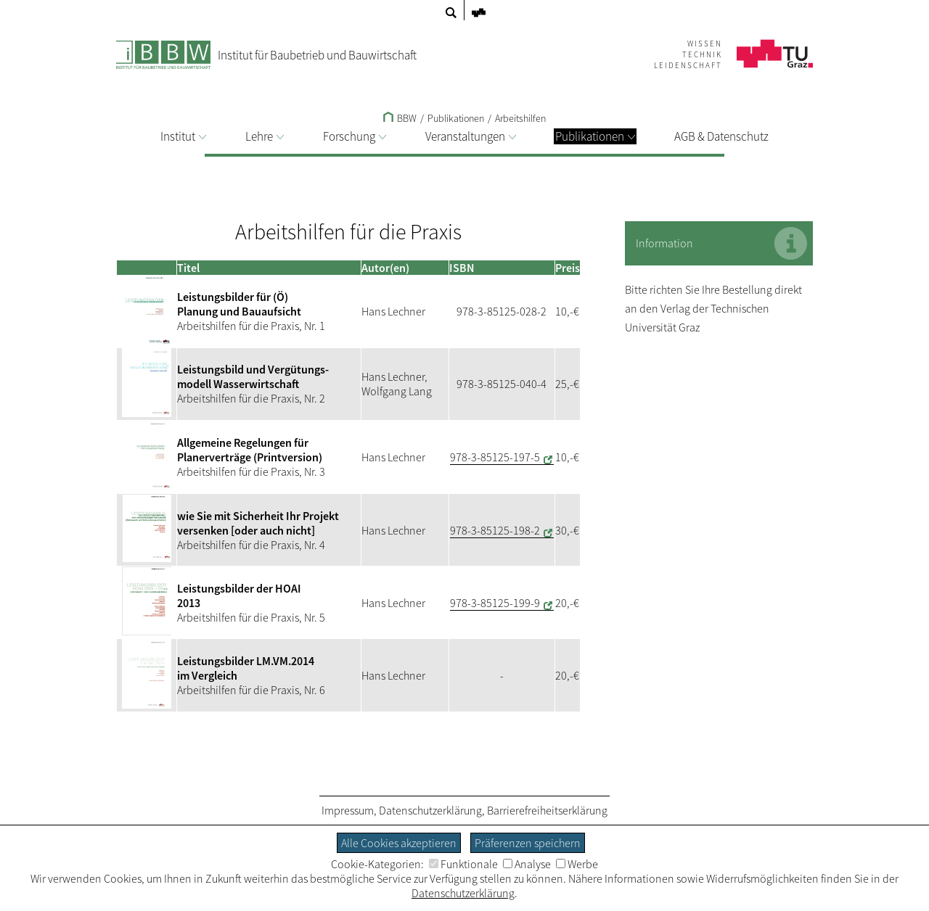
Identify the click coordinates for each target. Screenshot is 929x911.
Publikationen (595, 136)
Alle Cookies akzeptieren (399, 843)
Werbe (577, 864)
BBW (400, 118)
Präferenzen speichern (528, 843)
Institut (183, 136)
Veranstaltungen (470, 136)
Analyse (527, 864)
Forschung (354, 136)
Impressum (348, 810)
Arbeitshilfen (520, 118)
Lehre (264, 136)
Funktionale (463, 864)
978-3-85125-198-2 (495, 530)
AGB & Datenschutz (721, 136)
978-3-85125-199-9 (495, 602)
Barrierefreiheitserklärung (547, 810)
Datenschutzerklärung (430, 810)
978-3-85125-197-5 (495, 457)
